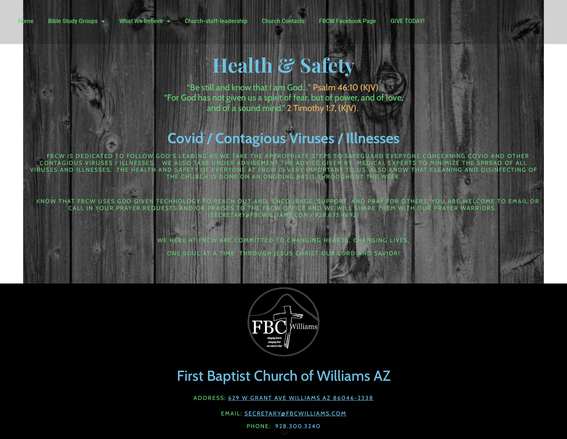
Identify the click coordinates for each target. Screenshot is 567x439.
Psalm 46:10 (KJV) (346, 87)
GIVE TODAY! (408, 16)
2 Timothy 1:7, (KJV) (322, 108)
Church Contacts (283, 16)
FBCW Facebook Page (347, 16)
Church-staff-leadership (216, 16)
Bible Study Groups (76, 17)
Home (26, 16)
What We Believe (144, 17)
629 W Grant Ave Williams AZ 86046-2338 (301, 398)
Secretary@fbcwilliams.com (295, 413)
